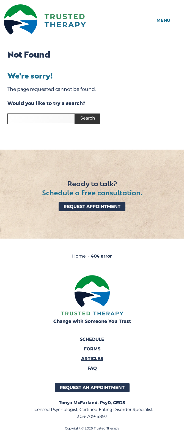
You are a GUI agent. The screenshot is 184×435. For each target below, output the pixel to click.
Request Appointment (92, 206)
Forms (92, 349)
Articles (92, 359)
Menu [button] (163, 20)
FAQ (92, 368)
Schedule (92, 339)
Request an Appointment (92, 387)
